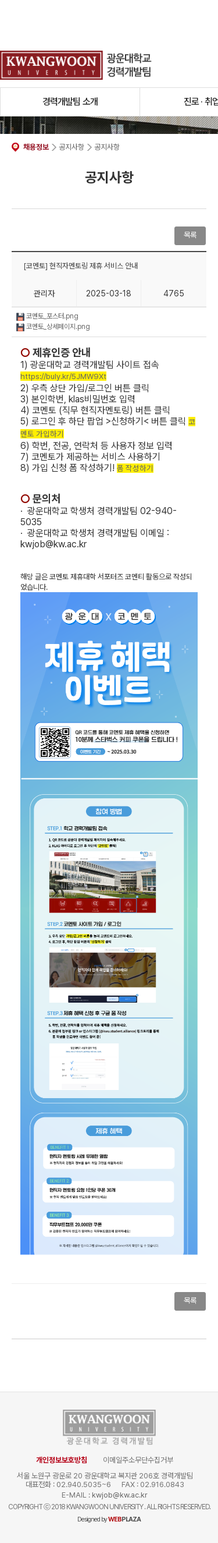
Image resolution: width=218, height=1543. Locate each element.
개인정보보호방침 (61, 1460)
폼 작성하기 (135, 468)
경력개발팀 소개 (70, 101)
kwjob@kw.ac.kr (120, 1495)
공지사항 (71, 147)
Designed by (109, 1519)
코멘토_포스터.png (47, 316)
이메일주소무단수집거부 (138, 1460)
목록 (190, 235)
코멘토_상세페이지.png (53, 327)
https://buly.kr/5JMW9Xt (63, 376)
